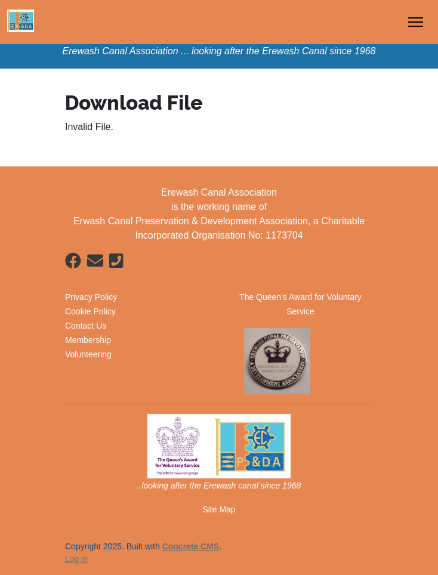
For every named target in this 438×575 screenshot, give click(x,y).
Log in (76, 559)
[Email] (95, 263)
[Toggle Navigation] (415, 22)
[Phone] (116, 263)
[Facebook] (73, 263)
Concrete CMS (191, 546)
